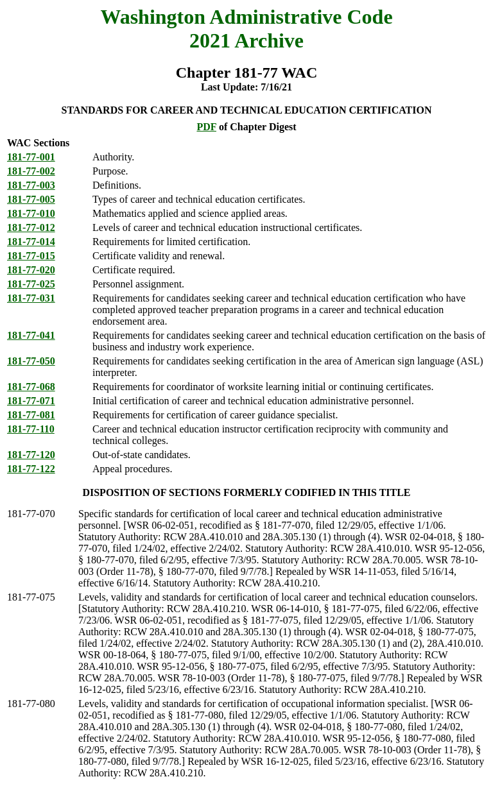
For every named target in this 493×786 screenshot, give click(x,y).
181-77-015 (31, 255)
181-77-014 (31, 241)
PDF (206, 126)
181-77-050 (31, 360)
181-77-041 (31, 335)
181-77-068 (31, 386)
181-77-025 (31, 283)
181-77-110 (31, 428)
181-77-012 (31, 227)
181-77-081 (31, 414)
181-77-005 (31, 199)
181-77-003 (31, 185)
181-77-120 (31, 454)
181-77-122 (31, 468)
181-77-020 (31, 269)
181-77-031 (31, 298)
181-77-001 (31, 156)
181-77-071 (31, 400)
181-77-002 (31, 171)
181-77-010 (31, 213)
